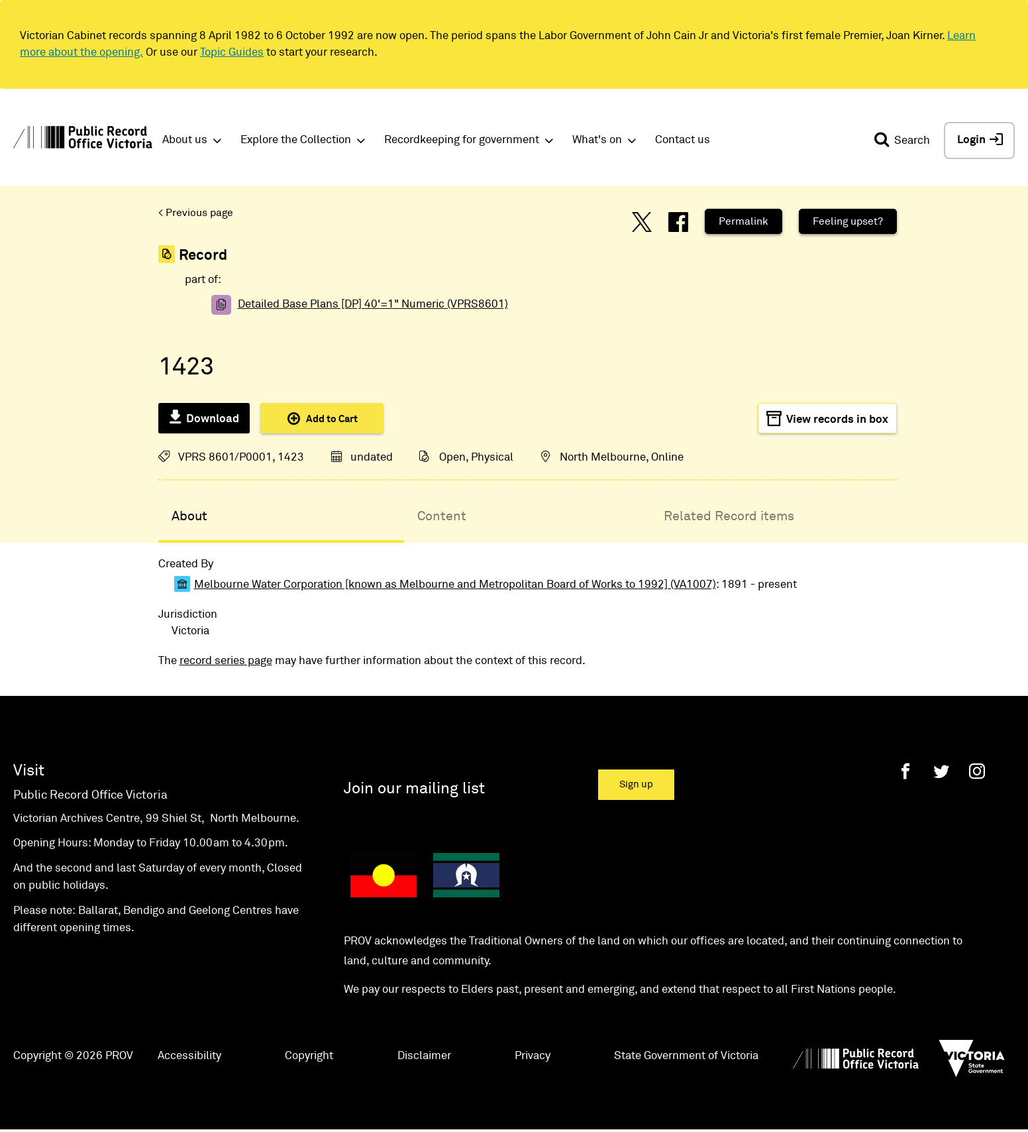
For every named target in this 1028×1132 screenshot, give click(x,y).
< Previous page (195, 212)
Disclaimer (424, 1056)
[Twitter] (941, 771)
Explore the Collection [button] (295, 140)
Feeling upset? (848, 221)
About (189, 516)
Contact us (682, 140)
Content (441, 516)
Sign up (636, 784)
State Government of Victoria (686, 1056)
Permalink (743, 221)
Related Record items (729, 516)
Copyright (309, 1056)
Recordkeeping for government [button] (461, 140)
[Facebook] (905, 771)
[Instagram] (977, 771)
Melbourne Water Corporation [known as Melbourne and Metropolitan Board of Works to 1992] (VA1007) (455, 585)
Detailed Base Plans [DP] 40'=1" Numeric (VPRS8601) (373, 304)
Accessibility (189, 1056)
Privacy (532, 1056)
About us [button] (184, 140)
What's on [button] (597, 140)
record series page (226, 661)
